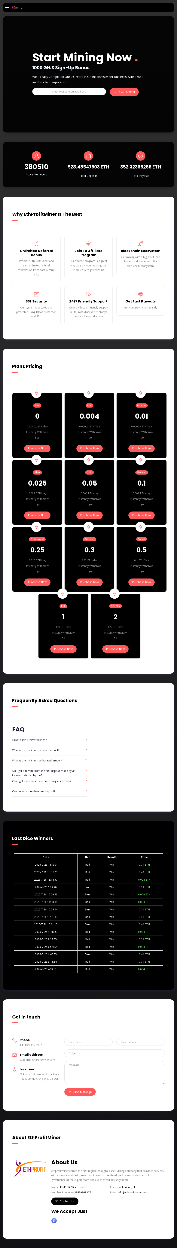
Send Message (80, 1092)
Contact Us (65, 1201)
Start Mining (124, 92)
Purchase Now (37, 448)
